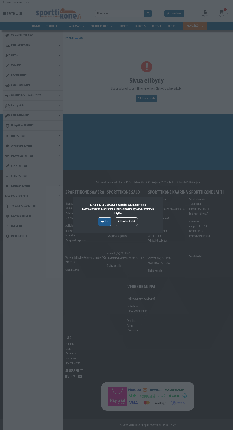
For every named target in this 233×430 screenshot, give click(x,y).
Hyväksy (105, 221)
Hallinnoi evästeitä (126, 221)
